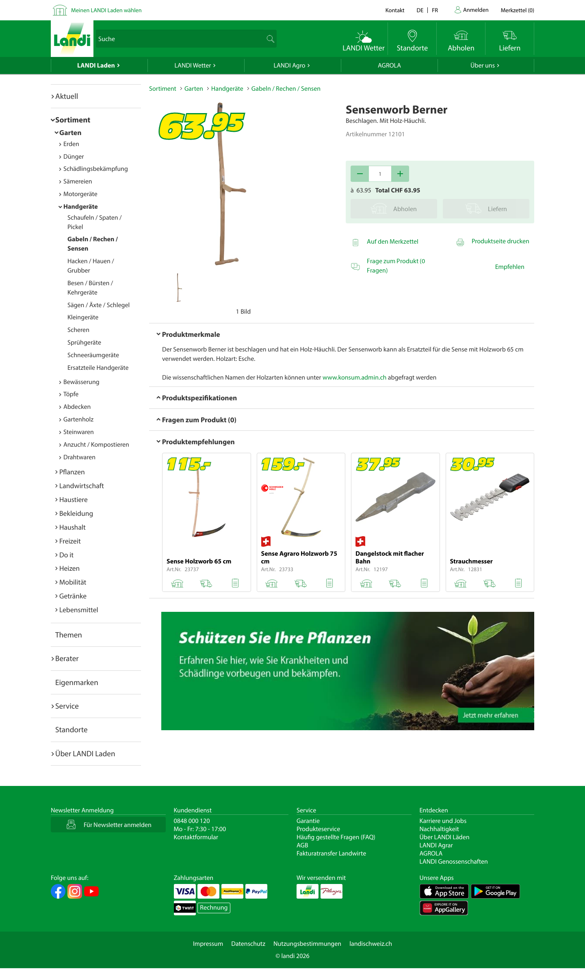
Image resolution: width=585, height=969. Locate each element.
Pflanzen (72, 471)
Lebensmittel (78, 609)
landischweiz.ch (370, 944)
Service (67, 706)
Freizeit (70, 541)
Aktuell (66, 96)
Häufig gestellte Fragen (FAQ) (336, 837)
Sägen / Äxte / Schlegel (98, 305)
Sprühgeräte (84, 342)
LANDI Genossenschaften (454, 862)
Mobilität (72, 582)
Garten (70, 132)
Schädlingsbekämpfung (95, 169)
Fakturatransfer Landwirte (331, 853)
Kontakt (395, 10)
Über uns (482, 65)
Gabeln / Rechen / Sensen (286, 89)
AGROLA (389, 65)
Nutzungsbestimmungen (307, 944)
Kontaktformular (196, 837)
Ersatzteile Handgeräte (97, 368)
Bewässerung (81, 382)
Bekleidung (76, 513)
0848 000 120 (192, 821)
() (517, 10)
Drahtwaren (79, 457)
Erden (71, 144)
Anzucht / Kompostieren (96, 445)
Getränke (73, 595)
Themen (68, 634)
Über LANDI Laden (85, 753)
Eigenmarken (76, 682)
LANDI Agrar (436, 845)
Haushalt (72, 527)
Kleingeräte (82, 317)
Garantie (308, 821)
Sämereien (77, 181)
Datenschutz (248, 944)
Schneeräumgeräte (93, 355)
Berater (67, 658)
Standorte (71, 729)
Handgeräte (80, 207)
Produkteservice (318, 829)
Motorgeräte (80, 194)
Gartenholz (78, 419)
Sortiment (72, 119)
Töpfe (70, 394)
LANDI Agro (289, 65)
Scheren (78, 330)
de (420, 10)
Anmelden (476, 9)
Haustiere (73, 499)
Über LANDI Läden (445, 837)
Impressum (208, 944)
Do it (66, 554)
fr (435, 10)
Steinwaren (78, 432)
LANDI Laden (96, 65)
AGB (302, 845)
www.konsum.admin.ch (354, 377)
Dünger (73, 157)
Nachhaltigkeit (439, 829)
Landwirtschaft (81, 485)
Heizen (69, 568)
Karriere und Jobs (443, 821)
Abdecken (77, 407)
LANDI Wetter (193, 65)
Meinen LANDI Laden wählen (106, 10)
